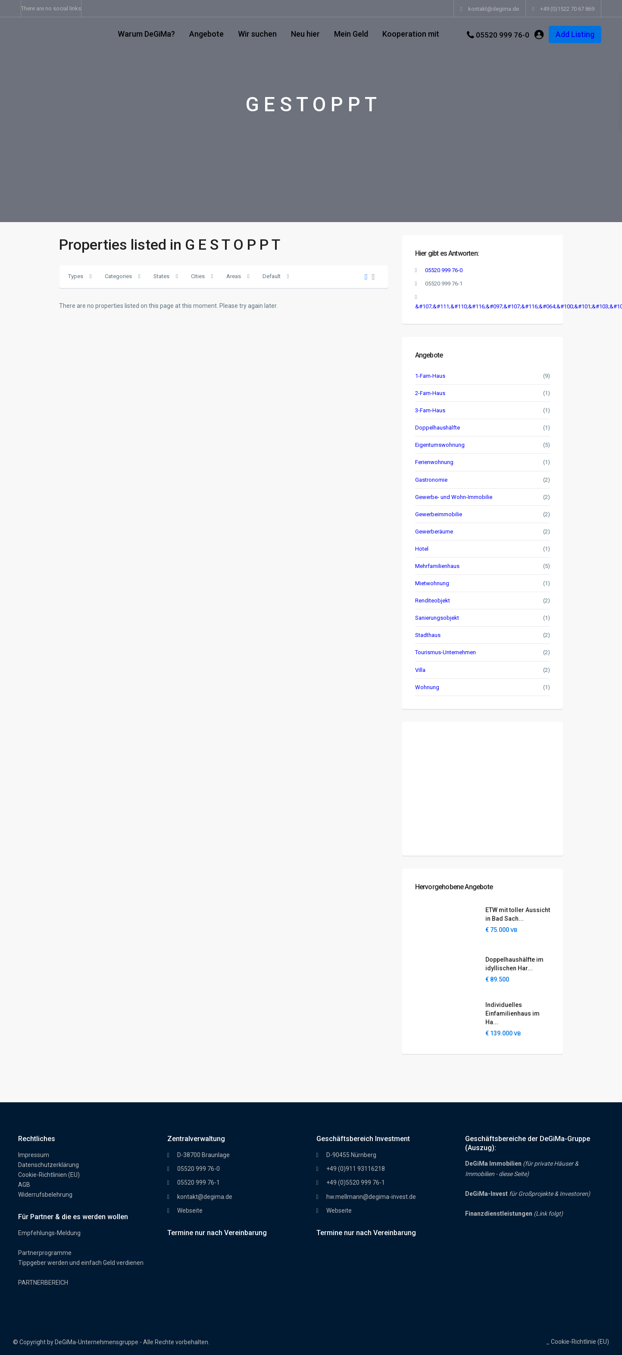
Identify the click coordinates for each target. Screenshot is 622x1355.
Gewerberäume (434, 531)
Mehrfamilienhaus (437, 566)
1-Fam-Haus (430, 376)
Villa (420, 670)
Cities (198, 276)
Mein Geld (351, 33)
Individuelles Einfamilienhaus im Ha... (512, 1013)
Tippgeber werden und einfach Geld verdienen (81, 1262)
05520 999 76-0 (502, 35)
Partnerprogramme (45, 1252)
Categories (118, 276)
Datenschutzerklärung (48, 1164)
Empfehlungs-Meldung (49, 1233)
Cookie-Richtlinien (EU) (49, 1174)
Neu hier (305, 33)
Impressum (33, 1154)
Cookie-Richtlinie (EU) (580, 1341)
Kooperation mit (410, 33)
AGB (24, 1184)
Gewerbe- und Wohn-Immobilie (453, 497)
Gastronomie (431, 480)
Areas (233, 276)
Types (75, 276)
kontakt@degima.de (204, 1196)
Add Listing (575, 34)
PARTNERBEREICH (43, 1282)
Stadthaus (428, 635)
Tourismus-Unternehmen (445, 652)
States (161, 276)
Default (272, 276)
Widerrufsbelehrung (45, 1194)
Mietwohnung (432, 583)
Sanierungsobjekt (437, 618)
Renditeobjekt (432, 600)
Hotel (421, 549)
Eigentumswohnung (440, 445)
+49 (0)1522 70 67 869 (567, 9)
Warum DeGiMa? (146, 33)
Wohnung (427, 687)
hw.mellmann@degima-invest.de (371, 1196)
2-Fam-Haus (430, 393)
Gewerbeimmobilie (438, 514)
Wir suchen (257, 33)
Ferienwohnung (434, 462)
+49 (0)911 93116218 (355, 1168)
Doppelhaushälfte (437, 427)
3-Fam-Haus (430, 410)
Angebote (206, 33)
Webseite (190, 1210)
